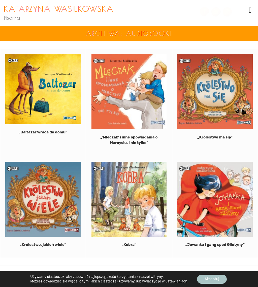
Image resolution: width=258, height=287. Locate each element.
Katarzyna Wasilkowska (59, 8)
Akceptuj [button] (212, 279)
